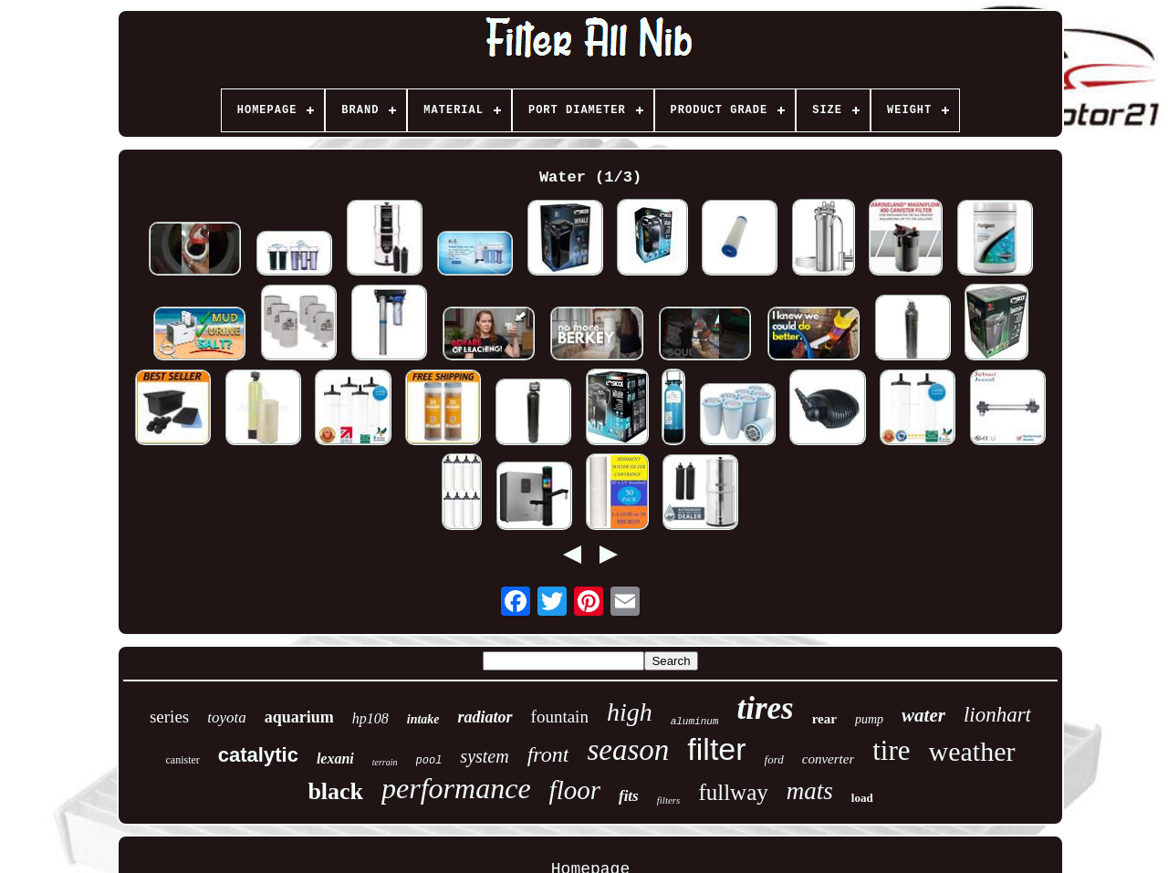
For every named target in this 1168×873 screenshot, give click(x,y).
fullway (732, 792)
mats (810, 791)
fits (629, 796)
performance (456, 788)
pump (869, 719)
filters (669, 800)
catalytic (258, 754)
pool (429, 760)
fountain (560, 716)
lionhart (997, 714)
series (169, 716)
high (629, 712)
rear (824, 719)
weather (972, 751)
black (335, 791)
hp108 (370, 718)
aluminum (695, 721)
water (923, 715)
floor (574, 790)
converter (828, 759)
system (484, 756)
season (628, 749)
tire (891, 750)
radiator (485, 717)
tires (764, 708)
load (862, 798)
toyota (226, 717)
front (548, 754)
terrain (385, 762)
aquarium (299, 717)
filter (716, 749)
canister (183, 759)
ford (774, 759)
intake (423, 719)
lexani (335, 758)
